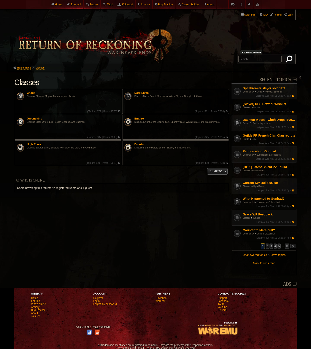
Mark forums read (264, 263)
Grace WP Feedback (258, 214)
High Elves (258, 186)
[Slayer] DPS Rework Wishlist (264, 104)
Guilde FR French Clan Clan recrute (269, 135)
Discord (222, 310)
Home (58, 4)
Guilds (246, 139)
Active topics (278, 255)
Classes (247, 107)
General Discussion (266, 234)
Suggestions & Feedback (269, 155)
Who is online (32, 180)
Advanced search (251, 52)
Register (98, 298)
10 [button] (287, 246)
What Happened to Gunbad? (263, 198)
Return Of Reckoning (253, 123)
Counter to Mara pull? (259, 230)
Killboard (127, 4)
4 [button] (275, 246)
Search (290, 60)
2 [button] (267, 246)
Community (248, 92)
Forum (94, 4)
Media (259, 92)
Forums (35, 301)
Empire (256, 218)
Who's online (38, 304)
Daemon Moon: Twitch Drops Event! (269, 119)
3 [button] (271, 246)
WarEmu (160, 301)
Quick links (249, 14)
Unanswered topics (255, 255)
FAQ (265, 14)
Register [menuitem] (277, 14)
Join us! (35, 316)
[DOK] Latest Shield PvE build (265, 167)
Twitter (221, 304)
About (210, 4)
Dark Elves (258, 170)
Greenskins (34, 118)
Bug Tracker (165, 4)
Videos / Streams (273, 92)
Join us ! (76, 4)
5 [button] (279, 246)
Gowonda (161, 298)
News (268, 123)
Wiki (110, 4)
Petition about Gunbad (259, 151)
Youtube (222, 307)
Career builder (191, 4)
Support (222, 298)
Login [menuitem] (290, 14)
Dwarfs (256, 107)
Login (96, 301)
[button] (293, 246)
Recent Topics (275, 80)
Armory (145, 4)
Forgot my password (105, 304)
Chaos (31, 92)
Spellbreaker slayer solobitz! (264, 88)
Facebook (223, 301)
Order (254, 139)
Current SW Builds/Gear (260, 183)
